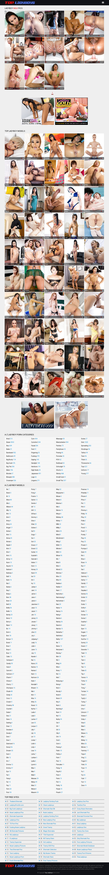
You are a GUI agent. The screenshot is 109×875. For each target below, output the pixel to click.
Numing (59, 709)
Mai (33, 771)
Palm (59, 750)
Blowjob (10, 477)
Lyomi (33, 764)
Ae (7, 489)
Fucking (35, 456)
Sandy (84, 583)
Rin (82, 555)
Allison (9, 507)
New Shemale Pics (49, 823)
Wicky (84, 740)
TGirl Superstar (48, 835)
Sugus (84, 635)
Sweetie (85, 649)
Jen (33, 615)
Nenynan (59, 649)
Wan (83, 730)
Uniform (85, 470)
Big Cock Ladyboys (16, 809)
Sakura (84, 573)
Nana (59, 608)
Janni (33, 601)
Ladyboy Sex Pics (83, 801)
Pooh (84, 531)
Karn (33, 674)
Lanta (34, 719)
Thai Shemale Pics (16, 849)
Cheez (9, 681)
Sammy (85, 576)
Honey (34, 569)
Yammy (85, 750)
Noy (58, 702)
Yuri (83, 782)
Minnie (59, 548)
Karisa (34, 670)
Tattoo (84, 453)
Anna (9, 538)
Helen (34, 562)
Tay (83, 674)
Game (34, 500)
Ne (58, 642)
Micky (59, 521)
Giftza (34, 514)
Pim (83, 507)
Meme (59, 510)
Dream (9, 750)
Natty (59, 639)
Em (8, 761)
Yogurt (84, 761)
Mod (58, 562)
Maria (33, 789)
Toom (83, 695)
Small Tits (61, 480)
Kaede (34, 656)
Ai (8, 496)
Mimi (59, 531)
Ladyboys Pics (14, 820)
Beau (8, 594)
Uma (83, 705)
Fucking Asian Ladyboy (17, 827)
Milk (58, 524)
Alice (9, 500)
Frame (34, 496)
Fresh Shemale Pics (16, 861)
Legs (34, 477)
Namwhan (60, 601)
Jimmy (34, 629)
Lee (33, 723)
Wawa (84, 733)
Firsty (33, 489)
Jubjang (34, 639)
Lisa (33, 750)
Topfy (83, 698)
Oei (58, 723)
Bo (8, 629)
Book (9, 642)
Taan (84, 653)
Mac (33, 768)
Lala (33, 716)
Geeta (34, 503)
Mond (59, 569)
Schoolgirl (60, 466)
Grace (34, 545)
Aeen (8, 493)
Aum (9, 562)
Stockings (85, 449)
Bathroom (10, 456)
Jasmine (35, 604)
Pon (83, 524)
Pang (59, 768)
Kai (33, 660)
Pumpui (84, 548)
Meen (58, 500)
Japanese (36, 473)
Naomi (59, 625)
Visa (83, 723)
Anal (9, 439)
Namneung (60, 597)
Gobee (34, 528)
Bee (8, 597)
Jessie (34, 622)
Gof (33, 531)
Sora (83, 625)
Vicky (83, 719)
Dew (8, 740)
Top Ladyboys (49, 872)
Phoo (83, 500)
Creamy (10, 705)
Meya (58, 514)
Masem (35, 792)
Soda (84, 604)
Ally (8, 510)
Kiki (33, 691)
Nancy (59, 611)
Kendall (34, 684)
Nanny (59, 622)
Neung (59, 653)
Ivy (33, 583)
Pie (83, 503)
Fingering (35, 453)
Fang (8, 778)
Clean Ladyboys (48, 805)
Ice (33, 576)
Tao (83, 667)
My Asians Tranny (49, 853)
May (58, 489)
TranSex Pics (81, 805)
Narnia (59, 629)
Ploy (83, 517)
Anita (8, 531)
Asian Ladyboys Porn (17, 857)
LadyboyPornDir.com (17, 805)
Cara (8, 667)
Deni (8, 737)
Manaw (34, 778)
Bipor (9, 625)
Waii (83, 726)
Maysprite (60, 493)
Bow (8, 646)
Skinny (60, 473)
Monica (59, 573)
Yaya (83, 754)
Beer (9, 601)
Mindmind (60, 538)
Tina (83, 684)
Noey (59, 670)
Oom (58, 743)
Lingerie (35, 480)
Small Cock (61, 477)
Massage (60, 439)
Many (34, 782)
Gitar (34, 524)
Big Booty (11, 459)
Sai (82, 569)
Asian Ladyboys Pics (17, 812)
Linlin (33, 743)
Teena (84, 677)
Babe (9, 449)
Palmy (59, 754)
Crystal (9, 709)
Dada (8, 712)
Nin (58, 660)
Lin (33, 737)
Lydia (33, 761)
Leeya (34, 726)
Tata (83, 670)
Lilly (33, 730)
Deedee (9, 730)
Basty (8, 587)
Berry (8, 622)
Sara (83, 587)
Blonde (9, 473)
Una (83, 709)
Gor (33, 538)
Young (85, 473)
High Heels (36, 470)
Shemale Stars (48, 857)
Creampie (11, 480)
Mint (58, 552)
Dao (8, 716)
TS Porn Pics (14, 823)
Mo (58, 559)
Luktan (34, 757)
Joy (33, 635)
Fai (7, 775)
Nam (59, 590)
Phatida (85, 493)
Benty (9, 615)
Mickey (59, 517)
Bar (8, 583)
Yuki (83, 778)
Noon (59, 698)
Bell (8, 604)
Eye (8, 771)
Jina (33, 632)
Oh (57, 726)
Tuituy (84, 702)
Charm (9, 677)
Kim (33, 695)
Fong (33, 493)
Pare (58, 775)
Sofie (84, 611)
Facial (34, 446)
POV (58, 459)
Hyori (34, 573)
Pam (58, 757)
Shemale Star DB (49, 809)
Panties (59, 446)
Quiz (83, 552)
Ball (8, 576)
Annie (9, 541)
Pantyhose (61, 449)
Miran (59, 555)
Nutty (59, 719)
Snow (83, 601)
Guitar (34, 552)
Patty (59, 785)
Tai (83, 656)
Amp (8, 521)
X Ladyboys (13, 838)
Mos (58, 580)
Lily (33, 733)
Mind (58, 534)
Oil (58, 730)
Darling (9, 723)
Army (9, 559)
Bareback (11, 453)
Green (34, 548)
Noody (59, 691)
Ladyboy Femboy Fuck (50, 801)
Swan (84, 646)
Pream (84, 545)
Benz (9, 618)
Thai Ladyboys (82, 857)
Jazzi (34, 611)
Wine (84, 743)
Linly (33, 747)
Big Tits (10, 466)
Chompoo (10, 688)
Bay (8, 590)
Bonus (9, 639)
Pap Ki (59, 771)
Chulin (9, 691)
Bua (8, 653)
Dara (9, 719)
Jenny (34, 618)
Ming (58, 541)
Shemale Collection (50, 849)
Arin (8, 548)
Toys (84, 466)
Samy (84, 580)
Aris (8, 552)
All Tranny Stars (48, 838)
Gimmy (34, 517)
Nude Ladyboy (48, 812)
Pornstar (60, 456)
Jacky (33, 587)
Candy (9, 663)
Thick (84, 459)
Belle (9, 611)
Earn (8, 754)
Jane (33, 597)
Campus (9, 660)
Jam (33, 590)
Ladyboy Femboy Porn (50, 816)
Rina (83, 559)
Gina (33, 521)
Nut (58, 716)
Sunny (84, 642)
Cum (34, 439)
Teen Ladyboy (14, 853)
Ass (9, 446)
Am (8, 514)
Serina (84, 594)
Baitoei (9, 569)
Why (83, 737)
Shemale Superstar (16, 816)
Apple (9, 545)
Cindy (9, 695)
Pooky (84, 534)
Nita (58, 667)
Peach (59, 792)
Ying (83, 757)
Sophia (84, 622)
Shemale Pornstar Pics (85, 816)
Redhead (60, 463)
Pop (83, 538)
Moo (58, 576)
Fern (8, 789)
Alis (8, 503)
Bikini (9, 470)
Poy (83, 541)
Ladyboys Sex (81, 827)
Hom (34, 566)
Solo (84, 442)
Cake (9, 656)
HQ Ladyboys (14, 835)
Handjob (35, 463)
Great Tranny (47, 827)
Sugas (84, 632)
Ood (58, 740)
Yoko (84, 764)
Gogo (33, 534)
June (34, 649)
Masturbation (62, 442)
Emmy (9, 768)
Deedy (9, 733)
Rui (83, 566)
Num (58, 705)
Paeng (59, 747)
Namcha (59, 594)
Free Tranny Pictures (50, 861)
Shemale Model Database (86, 846)
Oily (58, 733)
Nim (58, 656)
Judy (34, 642)
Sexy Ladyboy (81, 823)
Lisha (33, 754)
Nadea (59, 583)
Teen (84, 456)
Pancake (60, 764)
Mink (59, 545)
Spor (83, 629)
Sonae (84, 615)
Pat (58, 782)
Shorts (59, 470)
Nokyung (59, 681)
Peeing (59, 453)
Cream (9, 702)
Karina (34, 667)
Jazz (34, 608)
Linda (33, 740)
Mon (58, 566)
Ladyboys (80, 835)
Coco (9, 698)
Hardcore (36, 466)
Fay (8, 785)
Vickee (84, 716)
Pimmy (84, 510)
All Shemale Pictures (17, 831)
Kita (33, 698)
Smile (84, 597)
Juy (33, 653)
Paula (59, 789)
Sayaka (84, 590)
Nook (58, 695)
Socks (84, 439)
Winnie (84, 747)
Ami (8, 517)
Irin (33, 580)
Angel (9, 528)
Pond (84, 528)
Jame (33, 594)
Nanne (59, 618)
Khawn (34, 688)
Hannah (34, 559)
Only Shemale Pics (83, 838)
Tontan (84, 691)
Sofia (83, 608)
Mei (58, 507)
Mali (33, 775)
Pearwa (85, 489)
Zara (83, 785)
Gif (33, 507)
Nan (58, 604)
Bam (9, 580)
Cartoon (10, 674)
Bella (9, 608)
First (8, 792)
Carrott (9, 670)
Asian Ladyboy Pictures (18, 846)
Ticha (84, 681)
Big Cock (10, 463)
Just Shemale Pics (83, 812)
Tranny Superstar (16, 842)
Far (8, 782)
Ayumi (9, 566)
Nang (58, 615)
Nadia (59, 587)
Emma (9, 764)
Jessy (34, 625)
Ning (58, 663)
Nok (58, 677)
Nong (58, 684)
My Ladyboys (81, 820)
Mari (33, 785)
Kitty (33, 702)
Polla (83, 521)
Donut (9, 747)
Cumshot (36, 442)
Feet (33, 449)
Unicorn (84, 712)
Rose (84, 562)
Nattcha (59, 635)
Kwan (34, 705)
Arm (8, 555)
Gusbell (34, 555)
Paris (59, 778)
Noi (58, 674)
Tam (83, 660)
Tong (83, 688)
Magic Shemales (49, 831)
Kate (33, 681)
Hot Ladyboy (47, 842)
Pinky (84, 514)
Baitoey (9, 573)
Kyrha (34, 709)
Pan (58, 761)
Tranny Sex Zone (83, 831)
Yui (83, 775)
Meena (59, 503)
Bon (8, 635)
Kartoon (35, 677)
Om (58, 737)
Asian (10, 442)
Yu (82, 771)
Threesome (86, 463)
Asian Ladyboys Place (84, 849)
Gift (33, 510)
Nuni (58, 712)
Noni (58, 688)
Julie (33, 646)
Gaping (35, 459)
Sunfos (84, 639)
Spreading (86, 446)
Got (33, 541)
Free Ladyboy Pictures (84, 842)
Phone (84, 496)
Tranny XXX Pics (48, 846)
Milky (58, 528)
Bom (8, 632)
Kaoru (34, 663)
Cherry (9, 684)
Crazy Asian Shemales (84, 809)
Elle (8, 757)
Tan (83, 663)
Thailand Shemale (16, 801)
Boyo (8, 649)
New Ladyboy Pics (49, 820)
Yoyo (84, 768)
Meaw (59, 496)
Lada (33, 712)
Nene (59, 646)
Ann (8, 534)
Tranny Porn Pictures (84, 853)
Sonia (83, 618)
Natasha (59, 632)
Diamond (10, 743)
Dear (9, 726)
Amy (9, 524)
